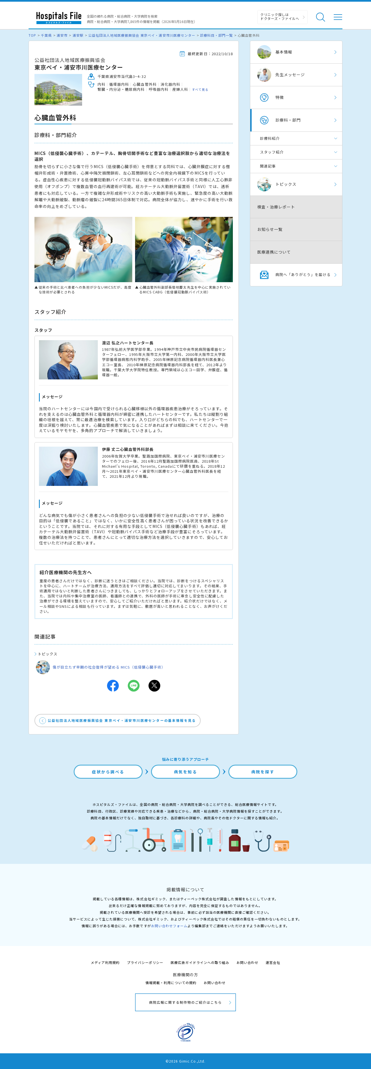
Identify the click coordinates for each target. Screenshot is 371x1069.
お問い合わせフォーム (169, 925)
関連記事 (268, 166)
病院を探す (263, 771)
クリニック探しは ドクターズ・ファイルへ (279, 16)
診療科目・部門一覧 (216, 35)
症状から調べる (108, 771)
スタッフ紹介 (272, 152)
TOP (32, 35)
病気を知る (185, 771)
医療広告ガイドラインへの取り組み (200, 962)
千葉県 (46, 35)
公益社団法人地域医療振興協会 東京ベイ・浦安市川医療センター (141, 35)
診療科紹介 (270, 138)
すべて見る (200, 89)
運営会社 (273, 962)
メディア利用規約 (105, 962)
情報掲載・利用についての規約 (171, 982)
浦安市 (62, 35)
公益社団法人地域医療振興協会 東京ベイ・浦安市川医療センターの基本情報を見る (122, 720)
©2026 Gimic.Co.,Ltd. (185, 1061)
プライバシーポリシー (145, 962)
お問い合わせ (247, 962)
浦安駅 (78, 35)
